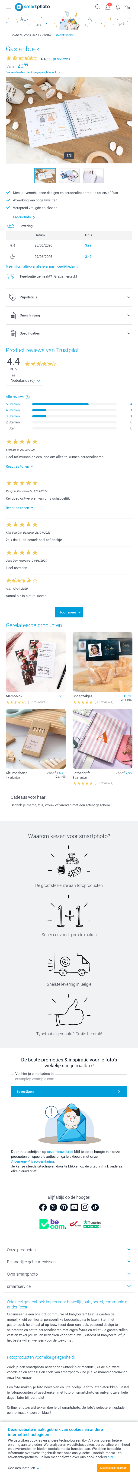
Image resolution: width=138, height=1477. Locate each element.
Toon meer (68, 612)
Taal (13, 375)
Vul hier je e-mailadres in (34, 1074)
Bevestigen (25, 1092)
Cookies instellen (24, 1468)
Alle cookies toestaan (113, 1468)
